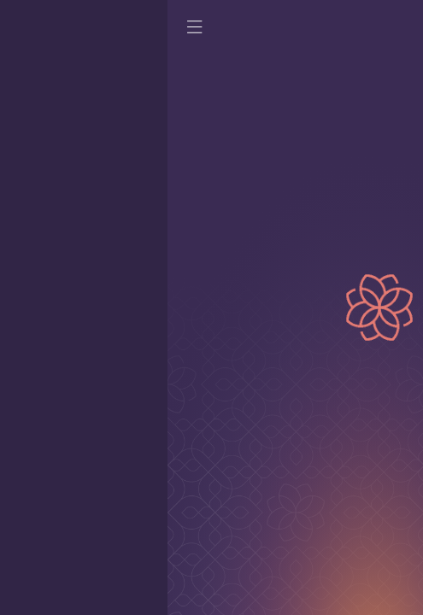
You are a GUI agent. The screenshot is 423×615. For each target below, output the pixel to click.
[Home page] (340, 30)
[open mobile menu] (27, 31)
